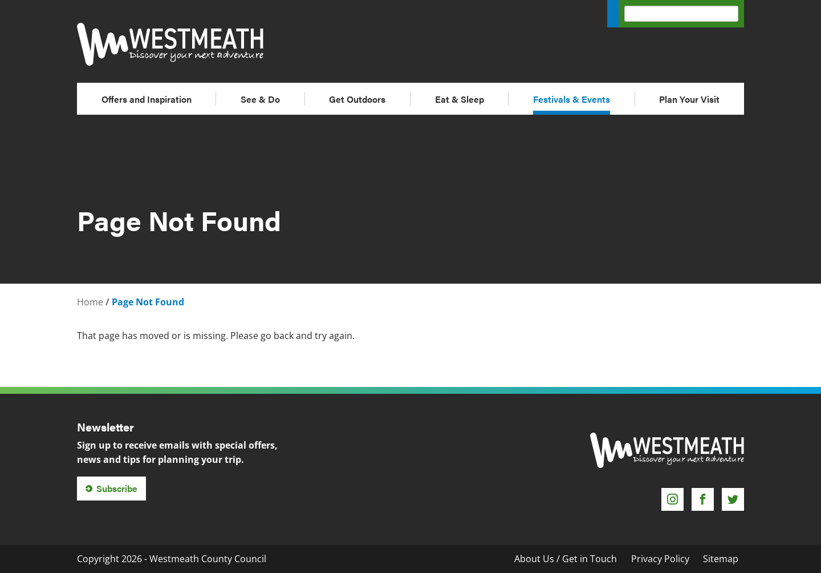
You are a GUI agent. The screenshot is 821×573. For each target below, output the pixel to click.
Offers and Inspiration (146, 99)
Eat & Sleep (459, 99)
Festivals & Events (571, 99)
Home (90, 302)
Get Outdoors (357, 99)
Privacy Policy (660, 558)
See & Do (260, 99)
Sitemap (720, 558)
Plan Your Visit (689, 99)
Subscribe (116, 488)
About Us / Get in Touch (565, 558)
